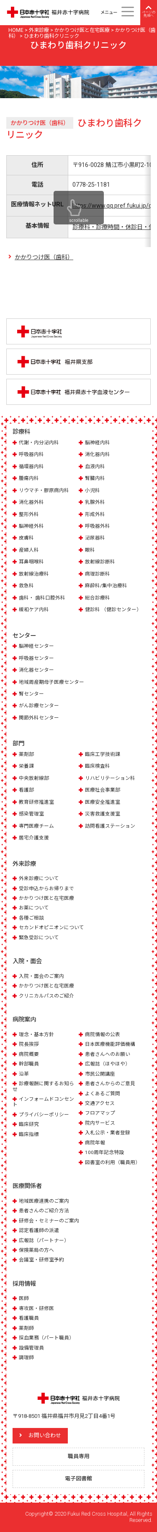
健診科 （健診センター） (113, 609)
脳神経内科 (97, 443)
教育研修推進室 (36, 802)
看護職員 (29, 1318)
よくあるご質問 (102, 1094)
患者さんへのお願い (107, 1054)
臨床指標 (29, 1134)
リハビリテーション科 (110, 778)
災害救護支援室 (102, 814)
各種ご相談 (31, 918)
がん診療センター (39, 706)
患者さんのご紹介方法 (44, 1211)
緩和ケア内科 (34, 609)
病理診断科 (97, 574)
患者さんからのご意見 (110, 1083)
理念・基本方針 (36, 1034)
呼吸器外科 (97, 526)
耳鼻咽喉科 (31, 562)
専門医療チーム (36, 826)
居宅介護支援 (34, 838)
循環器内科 (31, 466)
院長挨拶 (29, 1044)
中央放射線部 (34, 778)
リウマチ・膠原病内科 (44, 490)
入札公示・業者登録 (107, 1133)
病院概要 (29, 1054)
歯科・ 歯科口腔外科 (42, 598)
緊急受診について (39, 938)
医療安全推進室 (102, 802)
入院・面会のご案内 (41, 976)
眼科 (90, 550)
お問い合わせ (44, 1435)
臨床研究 (29, 1124)
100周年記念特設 (104, 1152)
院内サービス (100, 1123)
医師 (24, 1298)
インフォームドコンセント (43, 1101)
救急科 (26, 586)
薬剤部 (26, 754)
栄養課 (26, 766)
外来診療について (39, 878)
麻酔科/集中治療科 (106, 586)
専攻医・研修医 (36, 1308)
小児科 (92, 490)
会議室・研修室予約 (41, 1260)
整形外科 (29, 514)
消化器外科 (31, 502)
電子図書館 (78, 1478)
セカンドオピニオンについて (51, 927)
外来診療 (24, 863)
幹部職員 (29, 1064)
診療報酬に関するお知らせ (43, 1086)
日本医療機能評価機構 (110, 1044)
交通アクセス (100, 1103)
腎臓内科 (95, 478)
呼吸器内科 (31, 454)
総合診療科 (97, 598)
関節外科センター (39, 718)
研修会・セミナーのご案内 (49, 1221)
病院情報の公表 (102, 1034)
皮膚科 (26, 538)
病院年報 (95, 1143)
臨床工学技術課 (102, 754)
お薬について (34, 908)
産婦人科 (29, 550)
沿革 (24, 1074)
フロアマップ (100, 1113)
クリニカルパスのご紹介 (46, 996)
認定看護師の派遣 (39, 1230)
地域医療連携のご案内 (44, 1201)
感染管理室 (31, 814)
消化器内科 (97, 454)
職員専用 (79, 1456)
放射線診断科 (100, 562)
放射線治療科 (34, 574)
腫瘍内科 (29, 478)
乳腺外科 (95, 502)
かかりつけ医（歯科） (44, 257)
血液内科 (95, 466)
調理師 (26, 1357)
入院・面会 (27, 961)
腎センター (31, 694)
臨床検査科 (97, 766)
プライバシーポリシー (44, 1115)
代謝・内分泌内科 (39, 443)
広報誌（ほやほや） (107, 1064)
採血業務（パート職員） (46, 1338)
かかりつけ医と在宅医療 (46, 898)
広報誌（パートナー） (44, 1240)
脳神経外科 (31, 526)
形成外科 (95, 514)
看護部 (26, 790)
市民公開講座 (100, 1074)
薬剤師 (26, 1328)
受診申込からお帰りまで (46, 888)
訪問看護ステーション (110, 826)
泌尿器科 (95, 538)
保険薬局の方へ (36, 1250)
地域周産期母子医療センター (51, 682)
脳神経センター (36, 646)
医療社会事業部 (102, 790)
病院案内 (24, 1019)
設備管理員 (31, 1348)
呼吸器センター (36, 658)
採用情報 (24, 1283)
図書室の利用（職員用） (112, 1162)
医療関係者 (27, 1186)
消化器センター (36, 670)
